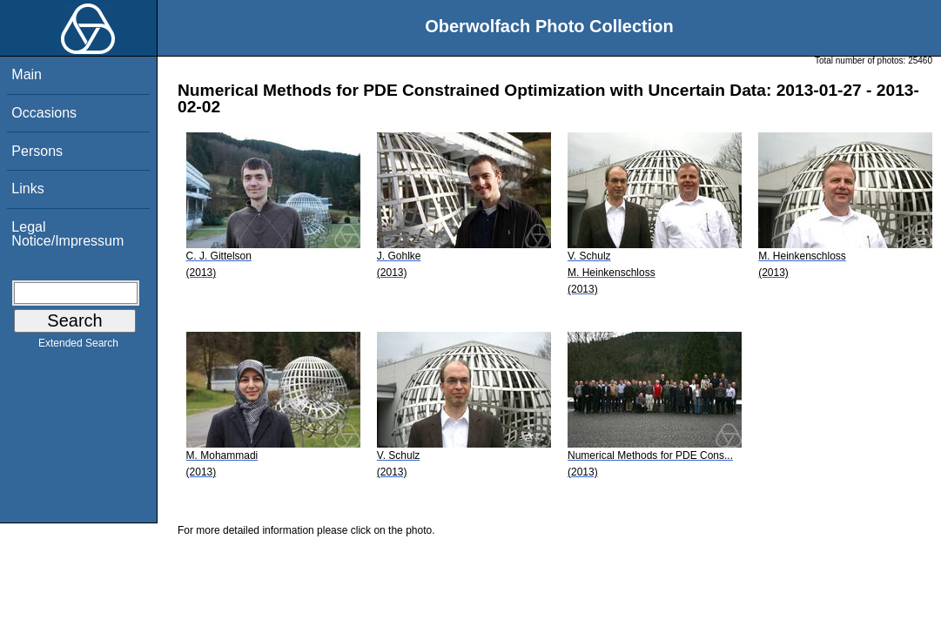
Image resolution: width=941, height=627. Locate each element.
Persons (37, 151)
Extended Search (78, 346)
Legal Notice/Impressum (67, 233)
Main (26, 74)
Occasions (44, 112)
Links (27, 188)
